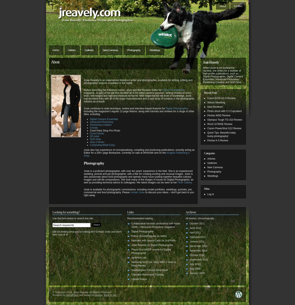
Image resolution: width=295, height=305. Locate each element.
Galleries (89, 50)
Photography (133, 50)
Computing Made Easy (102, 145)
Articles (72, 50)
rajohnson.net (138, 257)
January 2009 (197, 273)
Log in (210, 194)
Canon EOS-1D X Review (221, 98)
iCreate (94, 127)
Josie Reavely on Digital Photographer (152, 245)
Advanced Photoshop (101, 122)
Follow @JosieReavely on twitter (149, 236)
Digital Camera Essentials (104, 119)
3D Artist (94, 136)
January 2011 (197, 241)
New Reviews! (215, 106)
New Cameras (110, 50)
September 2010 (199, 259)
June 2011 (195, 228)
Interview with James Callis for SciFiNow (153, 240)
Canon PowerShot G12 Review (224, 128)
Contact (238, 6)
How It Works (97, 142)
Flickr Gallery (185, 182)
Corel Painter (97, 133)
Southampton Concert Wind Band (149, 270)
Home (55, 50)
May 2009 (195, 268)
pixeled (98, 295)
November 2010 (198, 250)
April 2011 (195, 232)
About (223, 6)
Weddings (155, 50)
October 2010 (197, 255)
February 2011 (198, 237)
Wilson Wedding (216, 102)
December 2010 (198, 246)
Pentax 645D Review (218, 115)
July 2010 (195, 264)
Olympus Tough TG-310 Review (224, 119)
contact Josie (137, 192)
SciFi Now (95, 139)
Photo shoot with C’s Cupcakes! (224, 111)
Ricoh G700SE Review (219, 124)
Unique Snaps (139, 279)
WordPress (72, 295)
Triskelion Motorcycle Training (147, 274)
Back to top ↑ (111, 295)
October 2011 (197, 223)
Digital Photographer (173, 90)
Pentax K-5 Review (217, 140)
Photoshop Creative (100, 124)
